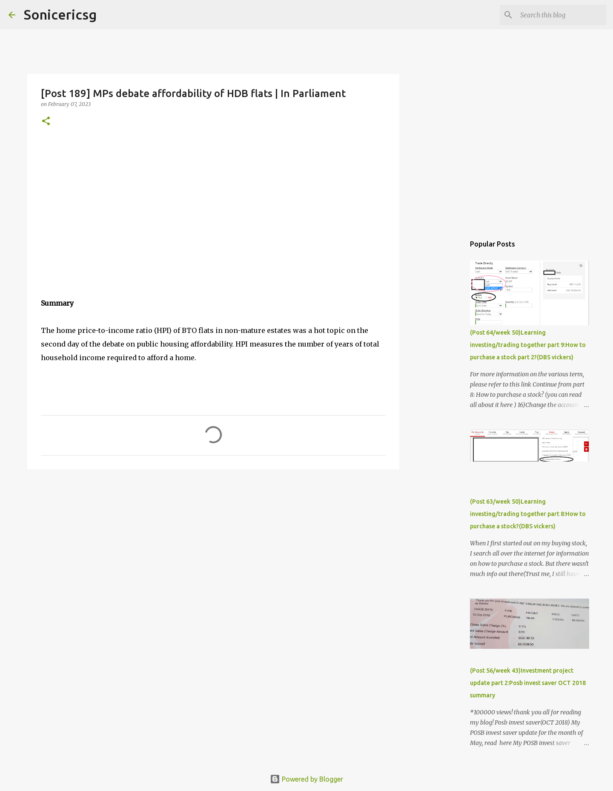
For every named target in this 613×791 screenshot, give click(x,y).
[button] (46, 121)
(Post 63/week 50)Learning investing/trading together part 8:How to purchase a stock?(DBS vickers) (528, 514)
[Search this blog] (561, 15)
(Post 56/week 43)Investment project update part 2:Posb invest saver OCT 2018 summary (528, 683)
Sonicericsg (60, 14)
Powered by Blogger (306, 779)
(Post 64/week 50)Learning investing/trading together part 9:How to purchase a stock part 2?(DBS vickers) (528, 345)
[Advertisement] (213, 541)
